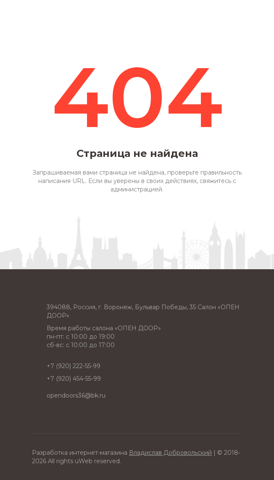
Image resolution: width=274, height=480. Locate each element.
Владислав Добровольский (170, 452)
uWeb (83, 461)
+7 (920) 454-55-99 (74, 378)
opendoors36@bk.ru (76, 395)
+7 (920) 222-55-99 (73, 366)
